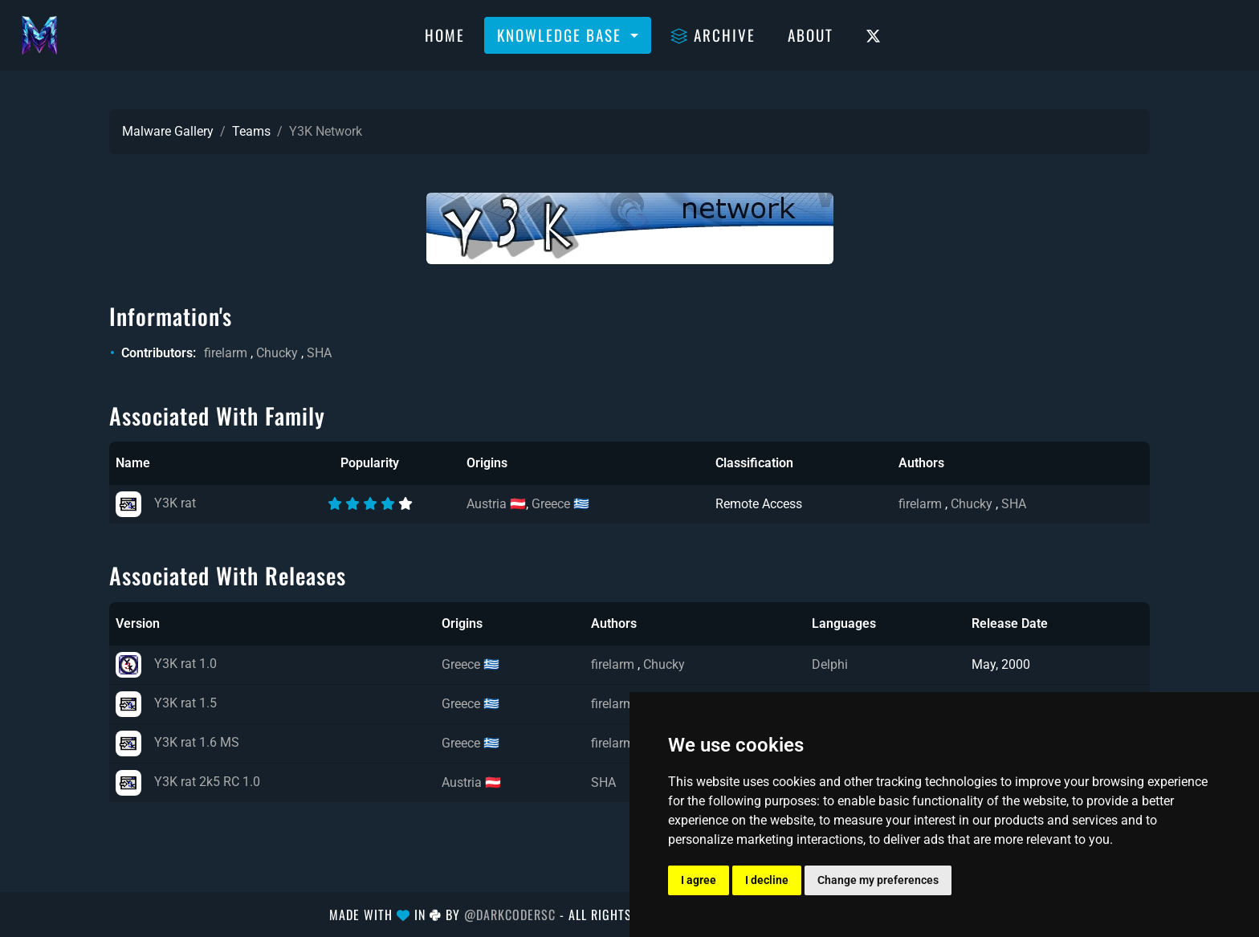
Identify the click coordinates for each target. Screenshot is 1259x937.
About (810, 34)
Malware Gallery (168, 131)
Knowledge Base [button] (561, 34)
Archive (713, 34)
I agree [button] (698, 880)
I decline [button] (766, 880)
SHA (319, 353)
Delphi (830, 664)
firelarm (225, 353)
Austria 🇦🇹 (496, 503)
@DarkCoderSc (510, 914)
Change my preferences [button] (878, 880)
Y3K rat (156, 503)
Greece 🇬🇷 (560, 503)
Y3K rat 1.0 (166, 663)
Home (445, 34)
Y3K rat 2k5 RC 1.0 (188, 781)
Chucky (277, 353)
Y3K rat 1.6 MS (177, 742)
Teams (251, 131)
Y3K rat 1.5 (166, 703)
